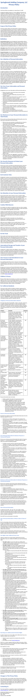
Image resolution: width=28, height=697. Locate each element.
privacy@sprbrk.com (9, 273)
